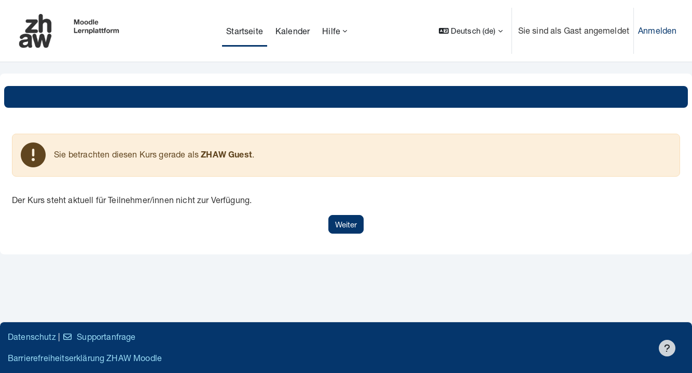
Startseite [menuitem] (244, 31)
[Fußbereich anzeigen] (667, 348)
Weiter (346, 224)
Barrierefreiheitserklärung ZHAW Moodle (85, 358)
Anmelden (657, 30)
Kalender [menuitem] (292, 31)
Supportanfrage (98, 336)
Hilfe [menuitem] (331, 31)
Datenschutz (32, 336)
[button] (470, 31)
